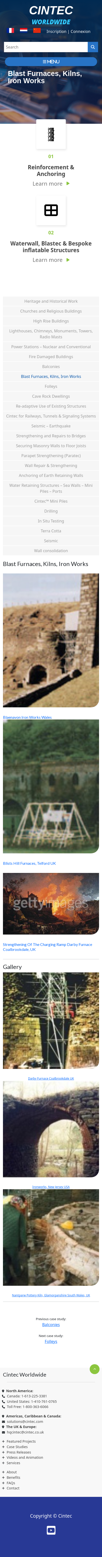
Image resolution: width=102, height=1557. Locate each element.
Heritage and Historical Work (51, 301)
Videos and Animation (25, 1457)
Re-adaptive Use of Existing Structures (51, 406)
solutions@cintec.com (25, 1421)
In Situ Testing (51, 521)
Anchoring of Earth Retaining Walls (51, 475)
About (12, 1472)
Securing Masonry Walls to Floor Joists (51, 445)
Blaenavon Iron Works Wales (27, 717)
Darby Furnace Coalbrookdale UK (51, 1026)
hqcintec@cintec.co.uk (25, 1432)
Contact (13, 1488)
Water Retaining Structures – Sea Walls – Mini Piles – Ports (51, 488)
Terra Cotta (51, 531)
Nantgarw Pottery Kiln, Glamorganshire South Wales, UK (51, 1243)
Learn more (48, 183)
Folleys (51, 386)
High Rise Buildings (51, 321)
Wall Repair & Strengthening (51, 465)
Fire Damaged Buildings (51, 356)
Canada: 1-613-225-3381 (27, 1396)
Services (13, 1462)
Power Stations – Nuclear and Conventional (51, 346)
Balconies (51, 366)
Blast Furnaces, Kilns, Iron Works (51, 376)
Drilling (51, 511)
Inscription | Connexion (68, 31)
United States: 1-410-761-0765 (32, 1401)
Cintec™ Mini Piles (51, 501)
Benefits (13, 1477)
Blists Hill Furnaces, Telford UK (29, 863)
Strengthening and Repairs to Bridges (51, 436)
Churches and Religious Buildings (51, 311)
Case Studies (17, 1446)
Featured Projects (21, 1441)
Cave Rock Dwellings (51, 396)
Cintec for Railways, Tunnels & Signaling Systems (51, 416)
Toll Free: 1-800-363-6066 (27, 1406)
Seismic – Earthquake (50, 426)
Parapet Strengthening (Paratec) (51, 455)
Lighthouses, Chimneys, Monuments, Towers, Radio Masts (51, 334)
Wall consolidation (51, 550)
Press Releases (19, 1452)
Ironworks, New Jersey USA (51, 1135)
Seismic (51, 541)
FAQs (11, 1483)
